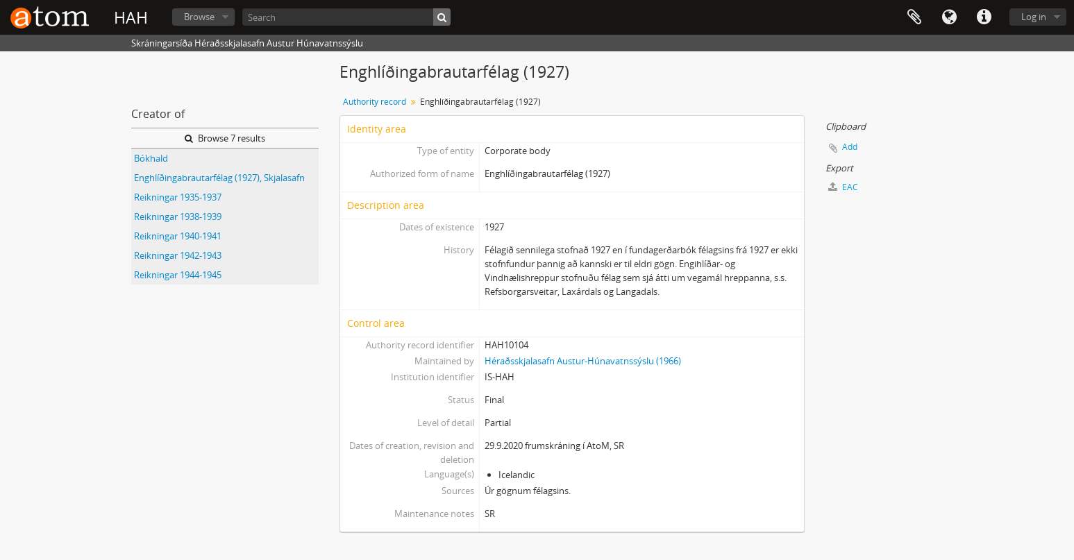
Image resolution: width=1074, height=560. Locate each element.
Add (849, 147)
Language (949, 17)
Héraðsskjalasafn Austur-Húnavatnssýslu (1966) (583, 361)
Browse (199, 16)
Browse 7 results (225, 138)
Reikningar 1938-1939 (177, 216)
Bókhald (151, 158)
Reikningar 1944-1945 (177, 275)
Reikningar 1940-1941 (177, 236)
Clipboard (914, 17)
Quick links (983, 17)
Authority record (374, 102)
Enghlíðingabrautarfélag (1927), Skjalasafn (219, 177)
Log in (1033, 16)
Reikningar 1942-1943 (177, 255)
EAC (843, 187)
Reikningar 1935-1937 (177, 197)
